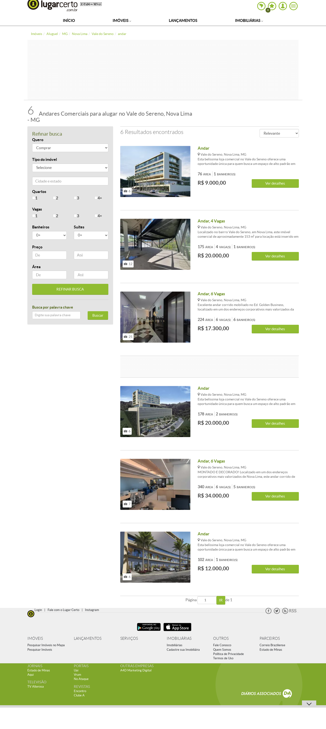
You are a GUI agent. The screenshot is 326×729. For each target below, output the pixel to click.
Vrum (77, 674)
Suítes (79, 227)
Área (36, 267)
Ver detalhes (275, 183)
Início (69, 20)
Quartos (39, 191)
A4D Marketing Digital (135, 670)
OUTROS (221, 638)
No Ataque (81, 679)
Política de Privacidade (228, 654)
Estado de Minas (271, 649)
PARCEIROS (270, 638)
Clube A (79, 695)
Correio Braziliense (272, 645)
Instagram (92, 610)
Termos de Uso (223, 658)
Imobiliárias (249, 20)
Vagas (37, 209)
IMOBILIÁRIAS (179, 638)
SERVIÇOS (129, 638)
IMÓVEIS (35, 638)
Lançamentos (183, 20)
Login (38, 610)
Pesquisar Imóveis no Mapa (46, 645)
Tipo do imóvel (44, 159)
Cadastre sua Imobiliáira (183, 649)
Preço (37, 247)
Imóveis (122, 20)
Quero (37, 140)
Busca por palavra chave (52, 307)
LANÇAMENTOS (87, 638)
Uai (76, 670)
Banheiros (40, 227)
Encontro (80, 691)
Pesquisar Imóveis (39, 649)
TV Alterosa (35, 686)
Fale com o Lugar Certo (63, 610)
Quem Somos (222, 649)
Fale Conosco (222, 645)
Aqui (30, 674)
